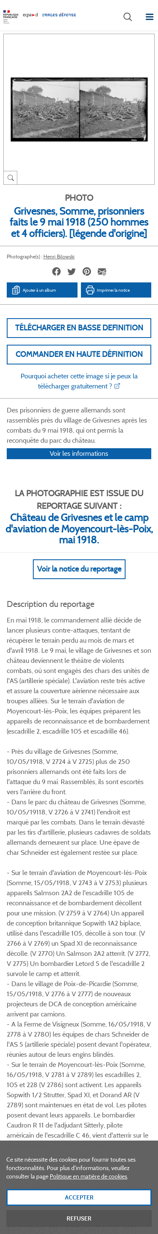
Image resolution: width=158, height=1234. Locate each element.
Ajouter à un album (33, 290)
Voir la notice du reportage (79, 580)
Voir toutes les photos (79, 929)
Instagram (109, 970)
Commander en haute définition (79, 354)
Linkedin (88, 970)
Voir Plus (79, 773)
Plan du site (79, 1141)
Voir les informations (79, 464)
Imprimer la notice (107, 290)
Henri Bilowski (59, 256)
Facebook (46, 970)
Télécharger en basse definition (79, 327)
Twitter (67, 970)
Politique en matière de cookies (88, 1191)
